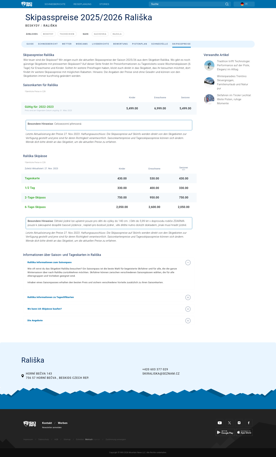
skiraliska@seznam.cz (161, 373)
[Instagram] (239, 423)
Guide (30, 44)
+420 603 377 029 (155, 369)
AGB (56, 439)
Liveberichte (100, 44)
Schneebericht (48, 44)
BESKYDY (32, 25)
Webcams (82, 44)
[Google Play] (225, 432)
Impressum (28, 439)
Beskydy (48, 34)
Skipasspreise (181, 44)
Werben (62, 423)
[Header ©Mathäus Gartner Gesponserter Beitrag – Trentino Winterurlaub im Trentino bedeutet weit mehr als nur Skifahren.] (235, 82)
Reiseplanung (82, 4)
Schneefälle (159, 44)
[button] (105, 262)
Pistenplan (139, 44)
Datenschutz (43, 439)
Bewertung (120, 44)
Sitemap (67, 439)
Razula (117, 34)
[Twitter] (229, 423)
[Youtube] (220, 423)
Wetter (67, 44)
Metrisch (89, 439)
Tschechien (67, 34)
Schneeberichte (55, 4)
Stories (104, 4)
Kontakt (47, 423)
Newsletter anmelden (52, 427)
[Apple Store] (244, 432)
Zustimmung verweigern (116, 439)
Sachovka (100, 34)
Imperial (96, 439)
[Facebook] (249, 423)
